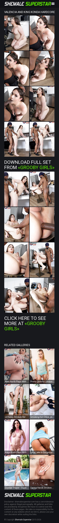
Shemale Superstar (23, 520)
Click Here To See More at (25, 323)
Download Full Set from (29, 164)
